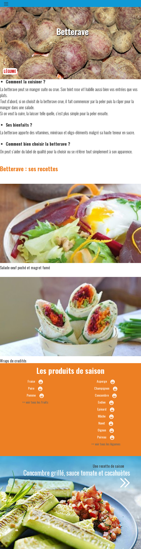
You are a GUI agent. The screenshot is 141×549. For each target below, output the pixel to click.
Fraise (31, 381)
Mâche (102, 416)
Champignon (101, 388)
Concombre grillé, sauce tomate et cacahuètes (76, 472)
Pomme (31, 395)
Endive (102, 402)
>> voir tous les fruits (35, 402)
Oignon (102, 429)
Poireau (101, 436)
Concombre (102, 395)
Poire (31, 388)
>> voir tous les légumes (105, 443)
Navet (101, 423)
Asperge (102, 381)
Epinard (101, 409)
